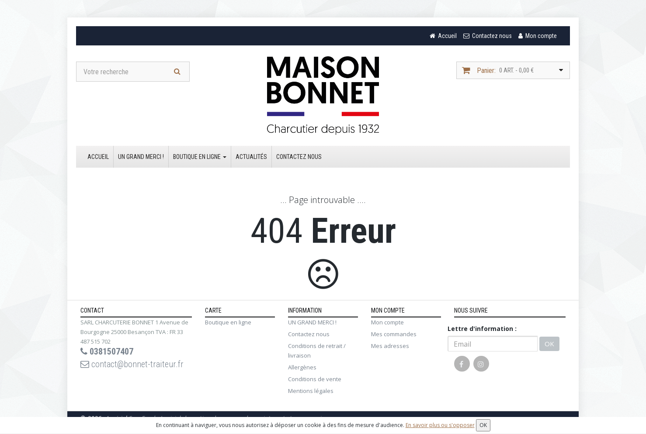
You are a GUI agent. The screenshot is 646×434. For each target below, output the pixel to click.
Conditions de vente (314, 379)
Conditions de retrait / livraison (317, 350)
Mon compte (387, 322)
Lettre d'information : (482, 328)
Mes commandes (394, 334)
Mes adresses (390, 346)
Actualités (251, 156)
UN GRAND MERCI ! (141, 156)
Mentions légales (310, 391)
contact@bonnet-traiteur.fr (132, 364)
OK (549, 343)
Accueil (98, 156)
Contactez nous (299, 156)
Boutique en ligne (199, 156)
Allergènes (302, 367)
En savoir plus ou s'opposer (440, 425)
